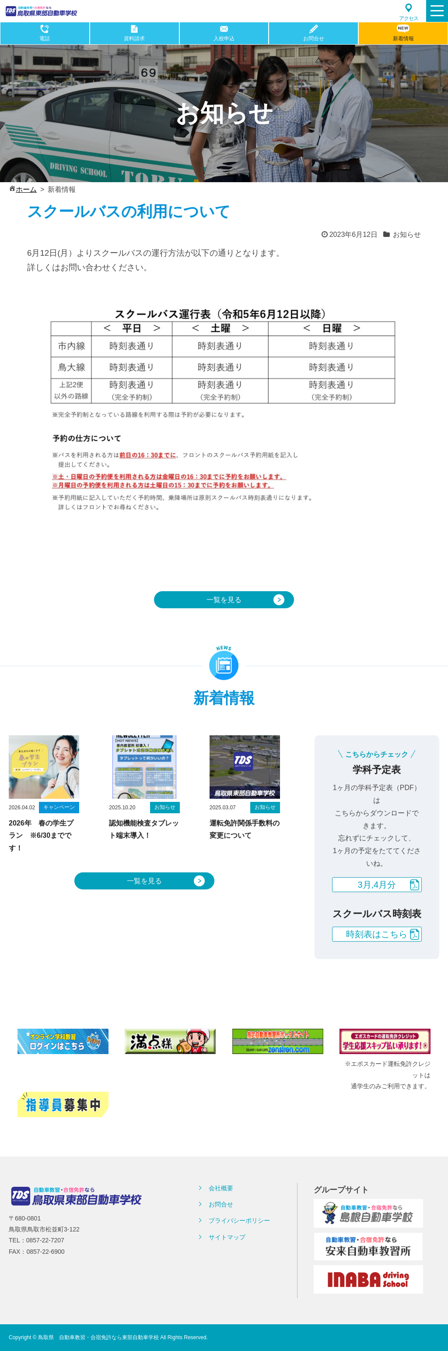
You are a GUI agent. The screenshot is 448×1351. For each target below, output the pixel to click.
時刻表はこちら (376, 955)
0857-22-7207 (45, 1240)
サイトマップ (227, 1237)
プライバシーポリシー (239, 1220)
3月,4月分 (376, 905)
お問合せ (221, 1204)
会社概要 (221, 1188)
